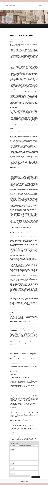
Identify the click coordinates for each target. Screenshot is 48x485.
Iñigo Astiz (11, 439)
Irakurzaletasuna (39, 24)
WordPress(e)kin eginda (24, 481)
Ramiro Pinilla (19, 439)
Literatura (19, 438)
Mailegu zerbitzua (17, 24)
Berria (26, 438)
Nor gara (5, 24)
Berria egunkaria (15, 438)
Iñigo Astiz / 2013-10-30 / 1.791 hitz (17, 39)
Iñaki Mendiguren (34, 438)
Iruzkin (12, 449)
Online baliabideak (24, 24)
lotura (32, 439)
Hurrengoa (42, 30)
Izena (12, 463)
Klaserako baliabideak (31, 24)
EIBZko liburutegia (10, 5)
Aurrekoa (38, 30)
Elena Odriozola (29, 438)
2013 (24, 438)
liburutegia (27, 439)
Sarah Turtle (23, 439)
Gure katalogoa (10, 24)
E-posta (12, 469)
